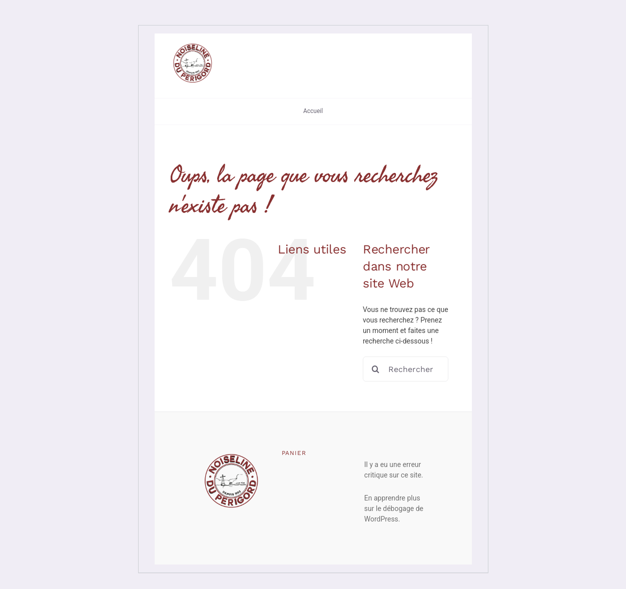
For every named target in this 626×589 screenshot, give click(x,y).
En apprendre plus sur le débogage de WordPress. (393, 508)
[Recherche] (375, 369)
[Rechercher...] (405, 369)
